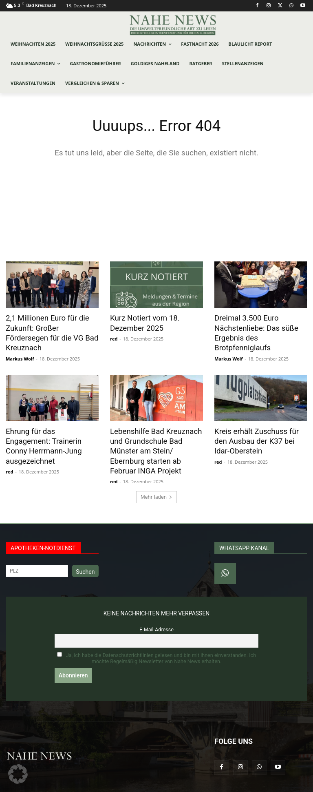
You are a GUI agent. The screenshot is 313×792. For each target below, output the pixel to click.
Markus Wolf (20, 346)
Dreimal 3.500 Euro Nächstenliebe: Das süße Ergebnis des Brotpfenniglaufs (260, 327)
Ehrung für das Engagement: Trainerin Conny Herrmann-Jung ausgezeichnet (49, 428)
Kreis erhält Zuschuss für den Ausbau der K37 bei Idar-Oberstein (259, 428)
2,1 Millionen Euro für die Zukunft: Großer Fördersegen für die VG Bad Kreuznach (50, 327)
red (113, 337)
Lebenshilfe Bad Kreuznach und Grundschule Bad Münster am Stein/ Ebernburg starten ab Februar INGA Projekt (155, 437)
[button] (18, 774)
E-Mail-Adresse (156, 613)
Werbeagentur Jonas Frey (116, 784)
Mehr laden (156, 480)
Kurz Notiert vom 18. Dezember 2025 (141, 323)
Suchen (85, 555)
